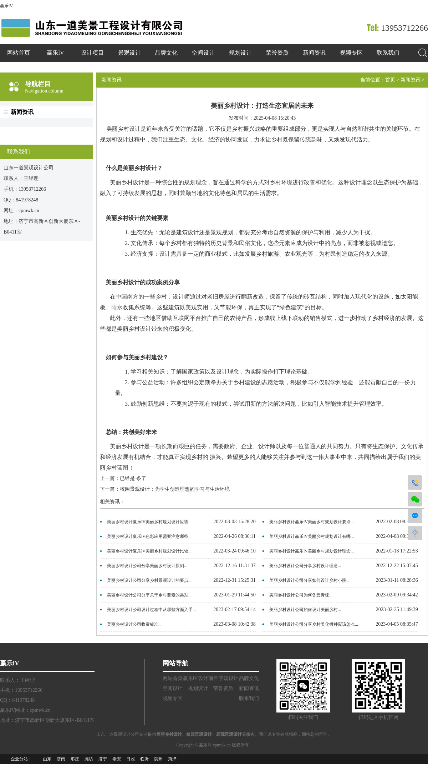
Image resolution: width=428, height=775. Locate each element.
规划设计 (240, 53)
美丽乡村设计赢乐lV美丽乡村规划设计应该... (149, 521)
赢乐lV (6, 5)
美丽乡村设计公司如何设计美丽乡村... (305, 609)
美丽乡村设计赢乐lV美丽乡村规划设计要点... (311, 521)
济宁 (102, 758)
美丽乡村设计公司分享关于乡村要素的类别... (149, 595)
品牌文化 (166, 53)
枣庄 (75, 758)
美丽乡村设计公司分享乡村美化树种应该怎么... (313, 624)
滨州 (158, 758)
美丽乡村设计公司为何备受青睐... (300, 595)
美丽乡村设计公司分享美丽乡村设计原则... (147, 565)
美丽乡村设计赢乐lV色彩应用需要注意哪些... (149, 536)
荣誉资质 (277, 53)
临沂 (144, 758)
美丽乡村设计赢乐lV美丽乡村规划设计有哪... (311, 536)
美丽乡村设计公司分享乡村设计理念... (305, 565)
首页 (390, 79)
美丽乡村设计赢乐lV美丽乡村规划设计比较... (149, 551)
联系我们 (388, 53)
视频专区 (351, 53)
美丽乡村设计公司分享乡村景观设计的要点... (149, 580)
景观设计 (129, 53)
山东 (47, 758)
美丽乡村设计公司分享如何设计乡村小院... (309, 580)
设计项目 (92, 53)
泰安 (116, 758)
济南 (61, 758)
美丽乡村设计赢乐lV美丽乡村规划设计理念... (311, 551)
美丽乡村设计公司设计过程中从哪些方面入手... (151, 609)
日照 (130, 758)
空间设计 (203, 53)
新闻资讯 (314, 53)
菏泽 (172, 758)
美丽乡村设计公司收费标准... (134, 624)
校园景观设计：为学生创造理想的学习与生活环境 (175, 489)
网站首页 (18, 53)
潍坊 (89, 758)
